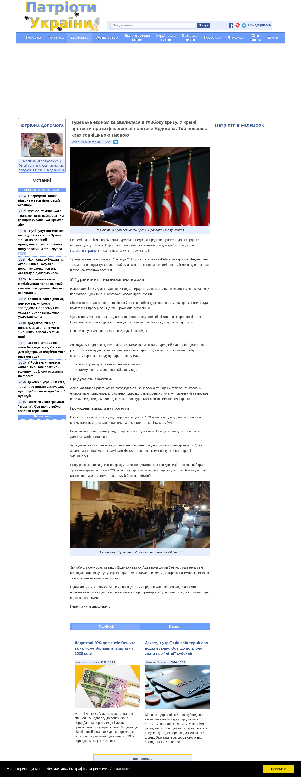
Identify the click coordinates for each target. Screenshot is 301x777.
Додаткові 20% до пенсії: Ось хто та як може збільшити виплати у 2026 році (105, 648)
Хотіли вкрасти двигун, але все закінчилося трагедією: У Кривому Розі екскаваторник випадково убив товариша (41, 308)
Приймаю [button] (278, 769)
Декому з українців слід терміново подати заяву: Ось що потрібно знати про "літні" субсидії (176, 648)
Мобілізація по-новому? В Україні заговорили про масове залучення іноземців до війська (42, 165)
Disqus (174, 626)
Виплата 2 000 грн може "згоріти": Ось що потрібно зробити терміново (41, 406)
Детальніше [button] (120, 769)
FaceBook (106, 626)
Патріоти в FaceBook (239, 125)
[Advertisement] (150, 84)
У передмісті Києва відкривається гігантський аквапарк (39, 200)
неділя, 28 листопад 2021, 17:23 (91, 142)
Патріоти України (83, 251)
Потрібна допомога (40, 125)
